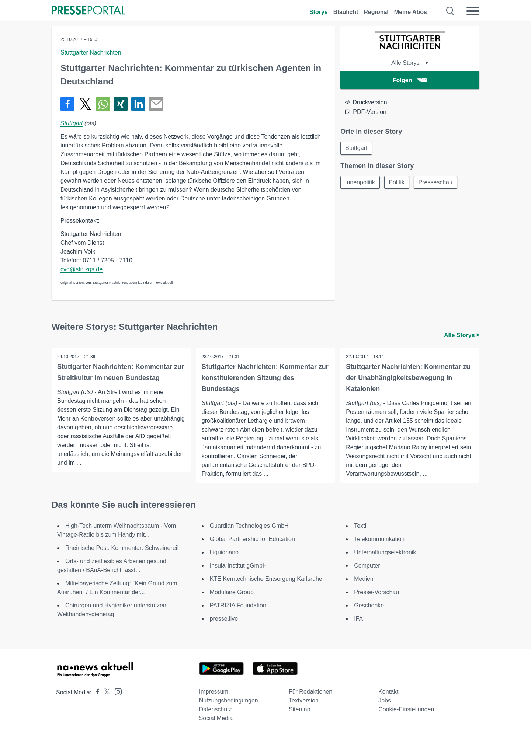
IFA (358, 618)
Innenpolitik (360, 182)
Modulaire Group (232, 592)
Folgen (410, 80)
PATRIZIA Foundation (238, 605)
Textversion (304, 700)
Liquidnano (224, 552)
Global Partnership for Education (252, 539)
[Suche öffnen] (450, 11)
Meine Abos (410, 12)
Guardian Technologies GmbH (249, 526)
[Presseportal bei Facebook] (95, 692)
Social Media (216, 718)
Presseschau (436, 182)
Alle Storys (409, 63)
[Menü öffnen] (472, 11)
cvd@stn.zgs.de (81, 269)
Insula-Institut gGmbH (238, 565)
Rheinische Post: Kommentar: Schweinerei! (122, 548)
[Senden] (156, 104)
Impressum (213, 691)
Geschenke (369, 605)
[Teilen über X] (85, 104)
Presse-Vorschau (376, 592)
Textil (360, 526)
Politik (397, 182)
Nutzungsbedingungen (228, 700)
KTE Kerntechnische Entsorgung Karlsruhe (266, 579)
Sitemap (299, 709)
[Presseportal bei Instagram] (116, 691)
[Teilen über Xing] (121, 104)
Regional (376, 12)
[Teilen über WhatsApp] (103, 104)
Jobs (384, 700)
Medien (363, 579)
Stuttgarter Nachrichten (90, 52)
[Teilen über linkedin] (138, 104)
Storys (318, 12)
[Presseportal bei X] (105, 692)
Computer (367, 565)
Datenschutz (215, 709)
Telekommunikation (379, 539)
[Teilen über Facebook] (67, 104)
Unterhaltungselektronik (385, 552)
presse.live (224, 618)
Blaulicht (345, 12)
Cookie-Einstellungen (406, 709)
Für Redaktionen (310, 691)
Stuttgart (71, 123)
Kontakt (388, 691)
